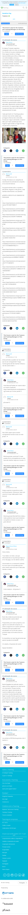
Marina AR (9, 174)
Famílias (4, 855)
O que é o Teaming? (7, 775)
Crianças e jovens (6, 858)
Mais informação (21, 3)
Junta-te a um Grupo (7, 786)
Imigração (4, 861)
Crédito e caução (6, 825)
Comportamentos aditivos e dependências (12, 838)
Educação (4, 852)
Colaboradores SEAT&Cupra (9, 828)
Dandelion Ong (6, 13)
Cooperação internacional (8, 844)
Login (6, 34)
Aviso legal (4, 799)
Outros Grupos (5, 869)
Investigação (5, 863)
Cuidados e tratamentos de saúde (10, 841)
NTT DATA (5, 822)
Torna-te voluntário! (7, 815)
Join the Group (19, 34)
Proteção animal (6, 847)
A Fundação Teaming (7, 773)
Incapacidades (5, 849)
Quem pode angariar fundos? (9, 789)
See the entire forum (22, 23)
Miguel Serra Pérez (11, 546)
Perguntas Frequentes (7, 796)
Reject (17, 4)
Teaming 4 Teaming (7, 812)
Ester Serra (9, 42)
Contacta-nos (5, 802)
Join (14, 19)
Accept (11, 4)
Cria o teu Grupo (6, 783)
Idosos (4, 866)
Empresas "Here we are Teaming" (10, 809)
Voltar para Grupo (5, 23)
